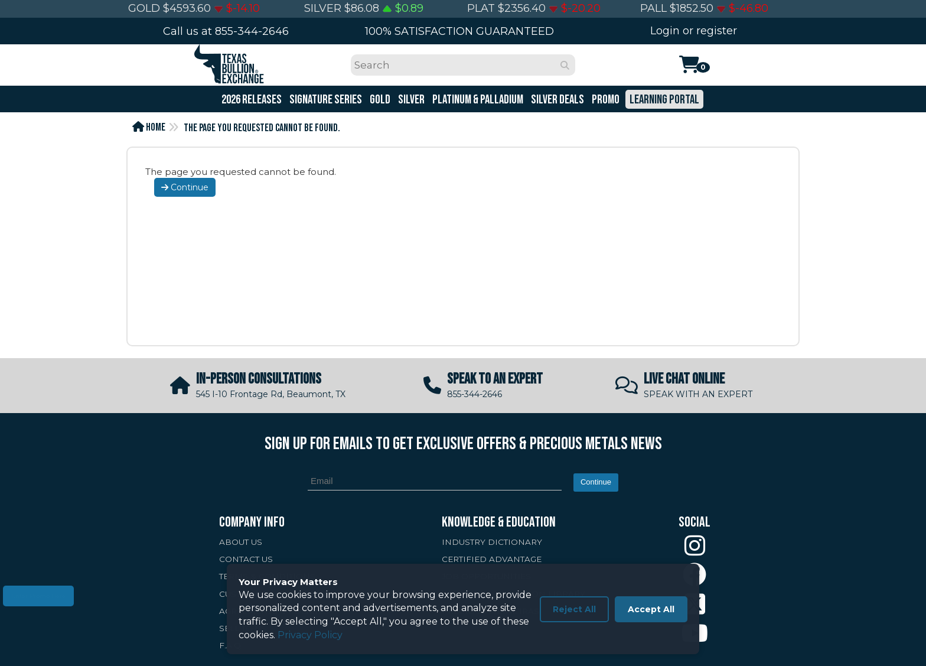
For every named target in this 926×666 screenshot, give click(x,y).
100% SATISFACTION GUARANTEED (459, 31)
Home (148, 127)
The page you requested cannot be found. (262, 128)
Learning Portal (663, 99)
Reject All (574, 609)
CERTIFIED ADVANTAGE (492, 559)
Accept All (651, 609)
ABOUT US (240, 542)
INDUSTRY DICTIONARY (492, 542)
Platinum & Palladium (477, 99)
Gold (379, 99)
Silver (410, 99)
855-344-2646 (252, 31)
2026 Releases (251, 99)
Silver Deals (556, 99)
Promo (604, 99)
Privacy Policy (310, 635)
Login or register (693, 30)
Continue (184, 187)
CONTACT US (246, 559)
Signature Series (325, 99)
